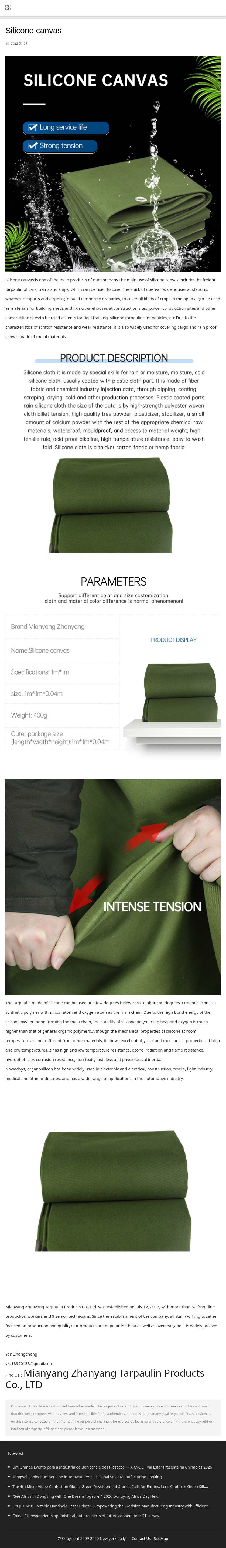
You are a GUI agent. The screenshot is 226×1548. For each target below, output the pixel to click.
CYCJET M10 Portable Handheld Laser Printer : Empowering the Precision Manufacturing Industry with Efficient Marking (108, 1507)
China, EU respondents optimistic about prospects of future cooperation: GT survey (83, 1515)
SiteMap (161, 1538)
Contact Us (141, 1538)
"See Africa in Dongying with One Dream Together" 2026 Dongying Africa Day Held (83, 1496)
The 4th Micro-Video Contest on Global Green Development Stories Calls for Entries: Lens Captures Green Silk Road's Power (106, 1488)
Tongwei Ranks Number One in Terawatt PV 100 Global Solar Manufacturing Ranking (85, 1476)
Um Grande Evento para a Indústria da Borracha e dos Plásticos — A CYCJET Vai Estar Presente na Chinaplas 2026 (110, 1467)
